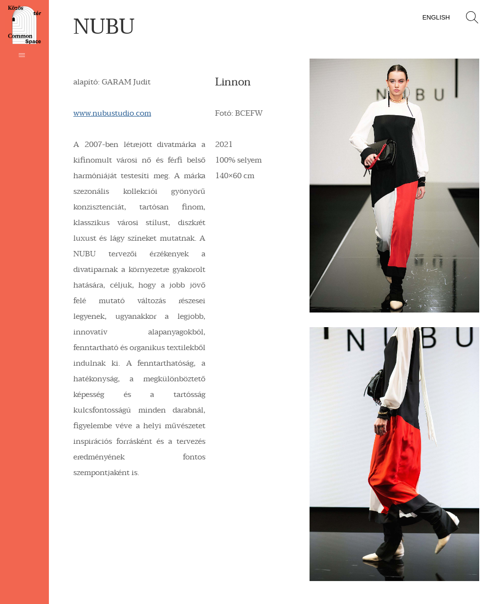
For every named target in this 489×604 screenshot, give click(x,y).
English (436, 17)
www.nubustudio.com (112, 113)
